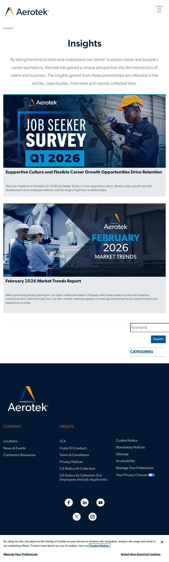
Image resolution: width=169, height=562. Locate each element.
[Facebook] (69, 502)
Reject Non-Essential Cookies (140, 554)
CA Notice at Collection (77, 469)
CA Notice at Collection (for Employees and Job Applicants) (83, 478)
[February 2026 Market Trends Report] (84, 258)
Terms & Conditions (74, 455)
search (158, 339)
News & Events (14, 448)
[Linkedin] (85, 502)
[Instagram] (92, 517)
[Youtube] (100, 502)
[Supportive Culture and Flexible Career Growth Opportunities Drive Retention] (84, 145)
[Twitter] (77, 517)
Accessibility (125, 461)
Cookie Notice (127, 440)
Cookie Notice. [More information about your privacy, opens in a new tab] (99, 545)
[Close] (162, 542)
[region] (84, 548)
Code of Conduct (73, 448)
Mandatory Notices (130, 447)
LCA (63, 441)
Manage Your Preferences (135, 468)
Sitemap (122, 454)
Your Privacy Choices (131, 475)
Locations (10, 441)
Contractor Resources (19, 455)
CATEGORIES (141, 352)
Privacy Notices (71, 462)
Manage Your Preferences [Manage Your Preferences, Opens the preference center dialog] (21, 554)
